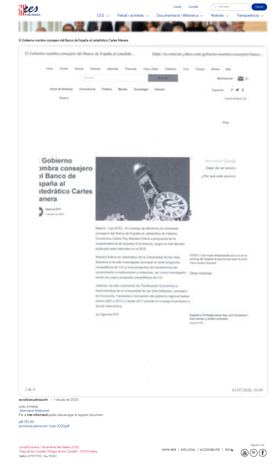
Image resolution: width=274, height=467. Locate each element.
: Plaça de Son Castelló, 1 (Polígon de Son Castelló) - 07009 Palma (58, 451)
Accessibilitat (210, 449)
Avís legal (188, 449)
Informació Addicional (34, 410)
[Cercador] (230, 6)
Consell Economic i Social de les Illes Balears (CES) (49, 447)
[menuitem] (103, 15)
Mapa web (169, 449)
